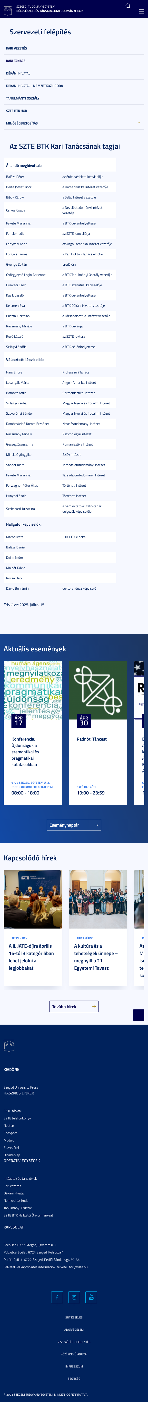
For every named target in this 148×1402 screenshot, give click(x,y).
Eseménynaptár (64, 825)
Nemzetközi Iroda (16, 1200)
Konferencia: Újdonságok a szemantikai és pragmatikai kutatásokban (25, 752)
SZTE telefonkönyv (17, 1118)
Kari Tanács (16, 60)
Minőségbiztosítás (22, 123)
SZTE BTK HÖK (16, 110)
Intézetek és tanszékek (20, 1178)
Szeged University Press (21, 1087)
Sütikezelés (74, 1317)
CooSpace (11, 1132)
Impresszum (74, 1366)
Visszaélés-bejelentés (74, 1342)
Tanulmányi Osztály (22, 98)
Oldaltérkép (12, 1155)
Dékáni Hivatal (18, 73)
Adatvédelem (74, 1330)
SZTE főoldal (12, 1110)
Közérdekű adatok (74, 1354)
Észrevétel (11, 1147)
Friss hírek (19, 938)
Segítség (74, 1379)
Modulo (9, 1140)
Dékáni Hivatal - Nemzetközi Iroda (34, 85)
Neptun (9, 1125)
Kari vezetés (16, 48)
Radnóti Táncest (92, 739)
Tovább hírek (64, 1006)
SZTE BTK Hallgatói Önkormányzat (28, 1215)
